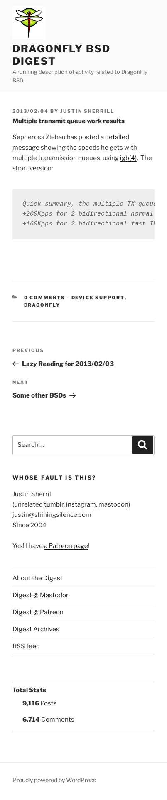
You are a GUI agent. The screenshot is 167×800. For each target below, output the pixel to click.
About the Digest (37, 578)
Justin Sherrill (87, 111)
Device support (98, 298)
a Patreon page (66, 546)
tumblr (54, 504)
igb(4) (128, 158)
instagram (81, 504)
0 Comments (45, 298)
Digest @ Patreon (38, 612)
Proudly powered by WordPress (54, 779)
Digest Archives (35, 629)
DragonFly (42, 305)
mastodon (113, 504)
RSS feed (26, 646)
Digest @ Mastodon (41, 595)
